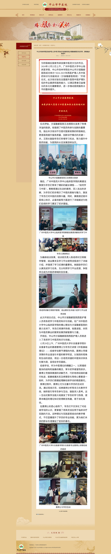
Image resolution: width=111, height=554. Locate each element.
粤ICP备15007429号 (56, 547)
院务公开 (41, 15)
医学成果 (24, 60)
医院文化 (69, 15)
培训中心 (24, 56)
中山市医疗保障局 (47, 537)
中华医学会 (24, 537)
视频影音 (78, 15)
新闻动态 (51, 15)
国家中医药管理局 (34, 537)
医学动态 (24, 53)
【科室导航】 (36, 4)
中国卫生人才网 (75, 537)
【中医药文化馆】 (25, 4)
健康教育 (60, 15)
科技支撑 (24, 64)
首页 (23, 15)
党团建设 (88, 15)
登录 (38, 514)
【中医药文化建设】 (86, 4)
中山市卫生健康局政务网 (61, 537)
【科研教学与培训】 (76, 4)
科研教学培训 (46, 45)
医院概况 (32, 15)
